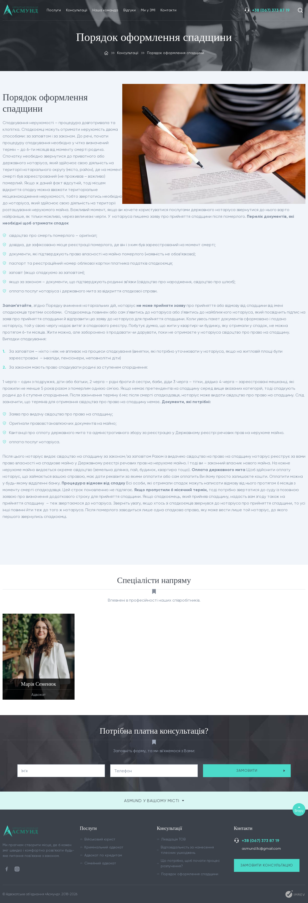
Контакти (168, 10)
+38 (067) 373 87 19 (271, 10)
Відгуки (129, 10)
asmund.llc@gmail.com (261, 848)
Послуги (54, 10)
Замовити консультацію (266, 865)
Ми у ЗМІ (148, 10)
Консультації (76, 10)
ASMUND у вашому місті (154, 800)
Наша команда (105, 10)
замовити (261, 770)
